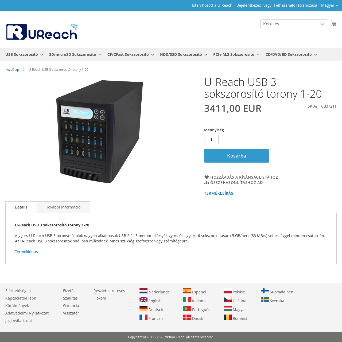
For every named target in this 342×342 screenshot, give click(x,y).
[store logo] (41, 29)
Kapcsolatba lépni (21, 298)
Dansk (193, 318)
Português (196, 309)
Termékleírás (218, 193)
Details (21, 207)
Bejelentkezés (248, 5)
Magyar (235, 309)
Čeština (235, 300)
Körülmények (17, 305)
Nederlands (154, 291)
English (150, 300)
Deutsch (151, 309)
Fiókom (100, 298)
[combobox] (294, 23)
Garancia (71, 305)
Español (194, 291)
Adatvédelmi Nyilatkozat (27, 313)
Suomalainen (277, 291)
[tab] (21, 207)
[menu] (171, 54)
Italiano (194, 300)
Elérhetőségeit (18, 290)
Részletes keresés (109, 290)
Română (235, 318)
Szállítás (70, 298)
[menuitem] (22, 54)
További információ (63, 207)
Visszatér (71, 313)
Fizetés (69, 290)
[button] (329, 6)
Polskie (234, 291)
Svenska (272, 300)
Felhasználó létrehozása (295, 5)
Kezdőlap (12, 69)
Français (151, 318)
